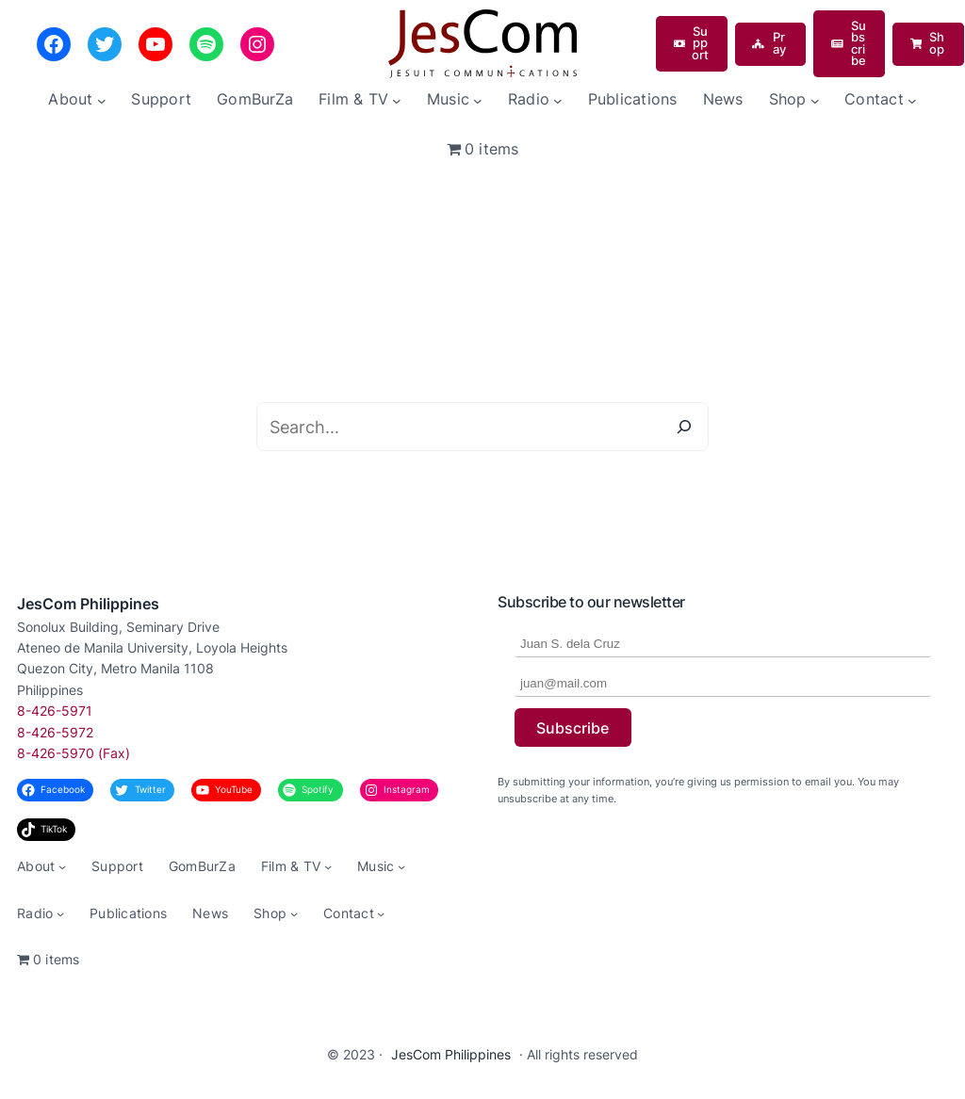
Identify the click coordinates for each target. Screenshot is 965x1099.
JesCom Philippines (88, 603)
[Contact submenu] (912, 100)
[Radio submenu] (558, 100)
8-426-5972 (55, 732)
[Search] (684, 426)
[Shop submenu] (815, 100)
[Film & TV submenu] (396, 100)
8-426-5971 (54, 711)
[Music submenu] (477, 100)
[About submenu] (101, 100)
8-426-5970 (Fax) (73, 753)
